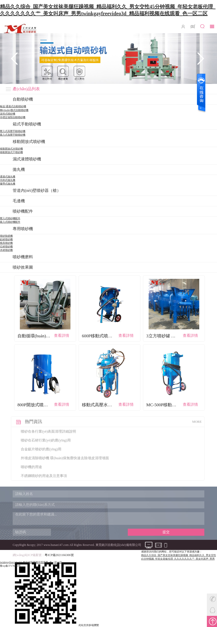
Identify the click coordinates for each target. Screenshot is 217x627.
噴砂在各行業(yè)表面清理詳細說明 (48, 431)
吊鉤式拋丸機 (7, 180)
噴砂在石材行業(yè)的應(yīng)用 (46, 440)
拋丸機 (19, 169)
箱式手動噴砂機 (27, 124)
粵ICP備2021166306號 (59, 555)
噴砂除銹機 (6, 235)
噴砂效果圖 (23, 267)
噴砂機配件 (23, 211)
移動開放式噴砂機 (29, 141)
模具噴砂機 (6, 243)
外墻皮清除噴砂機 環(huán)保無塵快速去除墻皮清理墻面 (65, 458)
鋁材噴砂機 (6, 239)
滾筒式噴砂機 (7, 113)
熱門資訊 (33, 421)
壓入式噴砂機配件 (10, 218)
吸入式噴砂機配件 (10, 221)
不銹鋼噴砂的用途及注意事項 (44, 476)
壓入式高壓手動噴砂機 (12, 131)
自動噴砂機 (23, 99)
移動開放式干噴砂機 (11, 152)
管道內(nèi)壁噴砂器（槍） (37, 190)
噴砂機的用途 (31, 467)
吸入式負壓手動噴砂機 (12, 134)
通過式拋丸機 (7, 176)
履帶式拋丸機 (7, 183)
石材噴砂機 (6, 246)
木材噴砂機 (6, 250)
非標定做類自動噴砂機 (12, 117)
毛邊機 (19, 201)
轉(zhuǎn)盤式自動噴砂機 (14, 110)
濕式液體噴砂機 (27, 159)
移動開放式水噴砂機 (11, 148)
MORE (197, 421)
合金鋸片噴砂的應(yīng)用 (41, 449)
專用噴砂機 (23, 229)
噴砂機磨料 (23, 257)
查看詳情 (61, 336)
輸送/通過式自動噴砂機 (13, 106)
